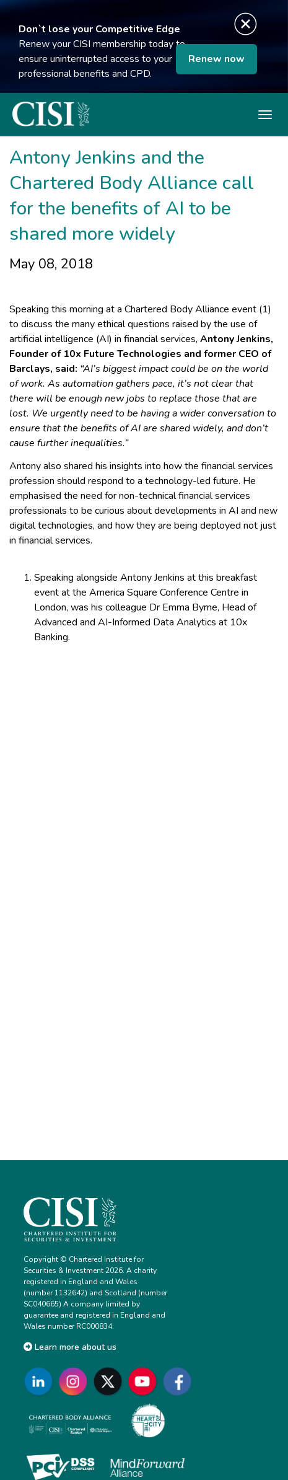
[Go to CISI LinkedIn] (41, 1381)
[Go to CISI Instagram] (75, 1381)
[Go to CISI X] (110, 1381)
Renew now (216, 59)
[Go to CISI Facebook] (179, 1381)
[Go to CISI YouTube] (145, 1381)
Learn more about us (70, 1347)
